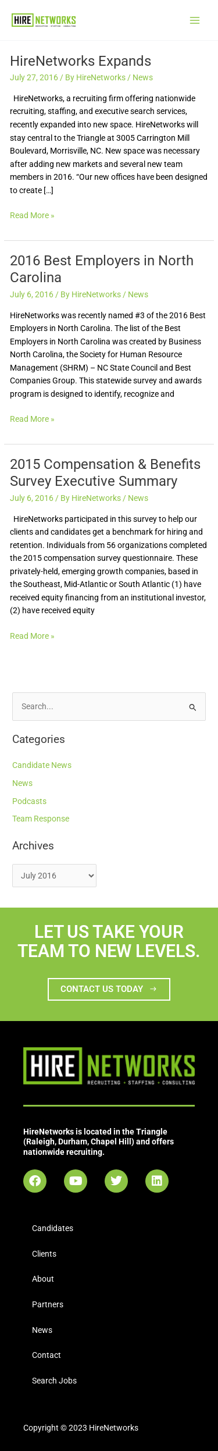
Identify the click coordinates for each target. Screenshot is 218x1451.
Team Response (40, 818)
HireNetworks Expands (80, 61)
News (143, 77)
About (43, 1278)
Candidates (52, 1228)
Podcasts (29, 801)
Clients (44, 1253)
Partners (47, 1304)
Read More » (32, 214)
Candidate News (42, 765)
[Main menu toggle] (195, 20)
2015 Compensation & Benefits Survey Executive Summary (105, 472)
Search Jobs (54, 1380)
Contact (46, 1355)
